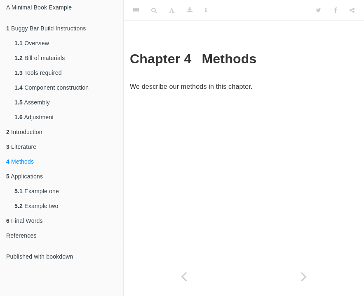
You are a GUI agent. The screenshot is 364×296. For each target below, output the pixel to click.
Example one (36, 191)
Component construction (51, 87)
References (21, 235)
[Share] (352, 10)
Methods (20, 161)
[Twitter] (318, 10)
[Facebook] (335, 10)
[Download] (190, 10)
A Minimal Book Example (39, 7)
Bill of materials (39, 58)
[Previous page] (184, 276)
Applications (24, 176)
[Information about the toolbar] (206, 10)
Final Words (24, 220)
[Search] (154, 10)
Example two (36, 206)
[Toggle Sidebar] (136, 10)
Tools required (38, 72)
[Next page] (304, 276)
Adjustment (34, 117)
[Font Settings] (172, 10)
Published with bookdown (39, 256)
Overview (31, 43)
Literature (21, 146)
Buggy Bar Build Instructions (46, 28)
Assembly (32, 102)
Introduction (24, 132)
